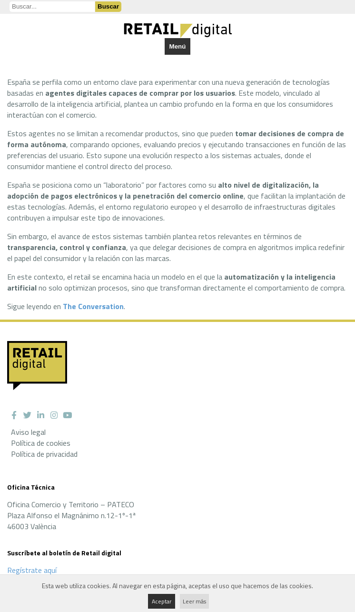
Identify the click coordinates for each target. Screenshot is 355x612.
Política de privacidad (44, 454)
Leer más (194, 601)
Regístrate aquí (32, 570)
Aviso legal (28, 432)
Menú (177, 46)
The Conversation (93, 306)
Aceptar (161, 601)
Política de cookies (40, 443)
